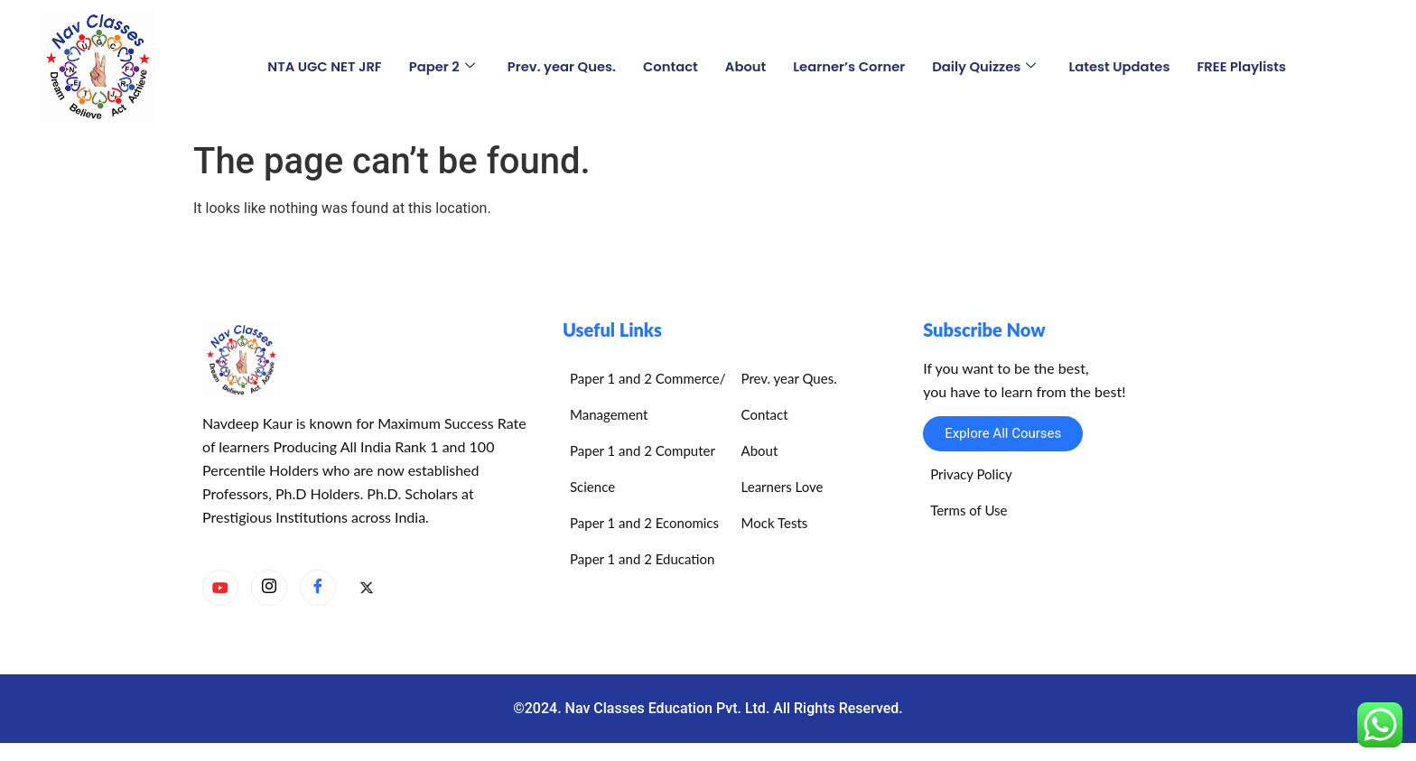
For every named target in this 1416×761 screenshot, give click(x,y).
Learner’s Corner (850, 65)
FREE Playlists (1247, 65)
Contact (669, 65)
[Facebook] (318, 588)
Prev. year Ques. (559, 65)
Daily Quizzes (986, 65)
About (745, 65)
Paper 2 (438, 65)
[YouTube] (220, 588)
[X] (367, 589)
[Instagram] (269, 588)
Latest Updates (1123, 65)
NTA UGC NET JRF (319, 65)
